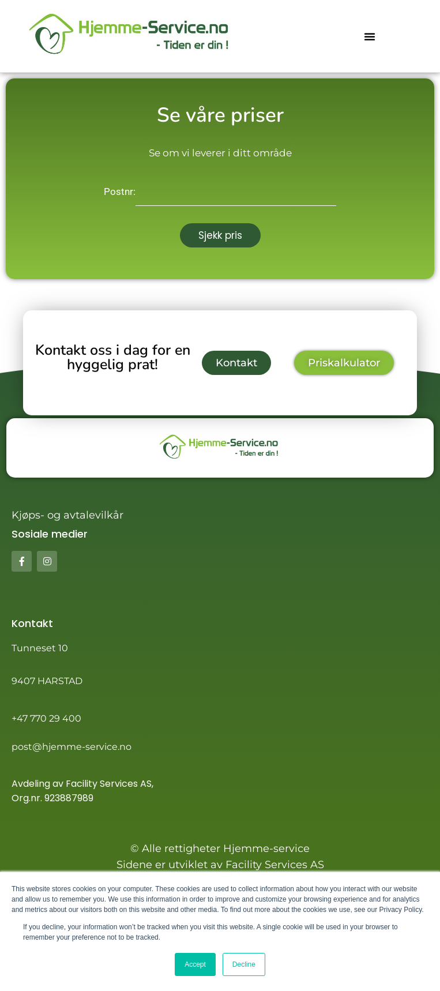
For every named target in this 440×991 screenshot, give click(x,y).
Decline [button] (243, 964)
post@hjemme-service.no (71, 746)
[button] (369, 36)
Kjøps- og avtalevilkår (67, 515)
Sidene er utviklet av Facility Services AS (220, 864)
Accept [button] (195, 964)
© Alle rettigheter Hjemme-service (220, 848)
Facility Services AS (109, 783)
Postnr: (120, 191)
